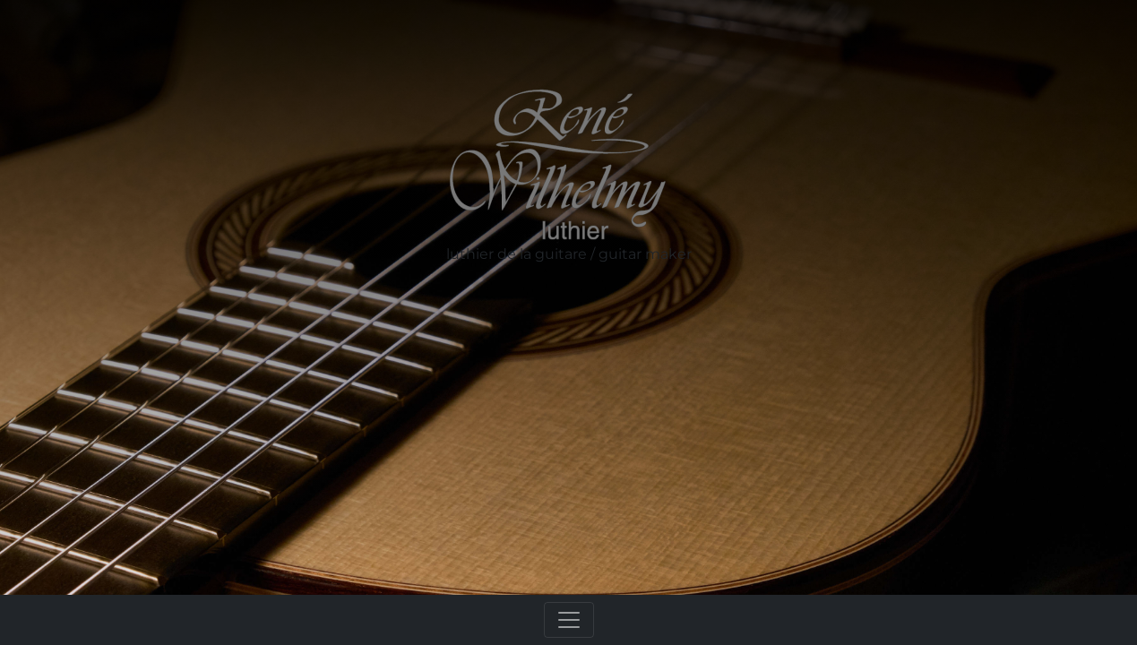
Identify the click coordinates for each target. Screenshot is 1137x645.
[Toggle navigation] (569, 620)
